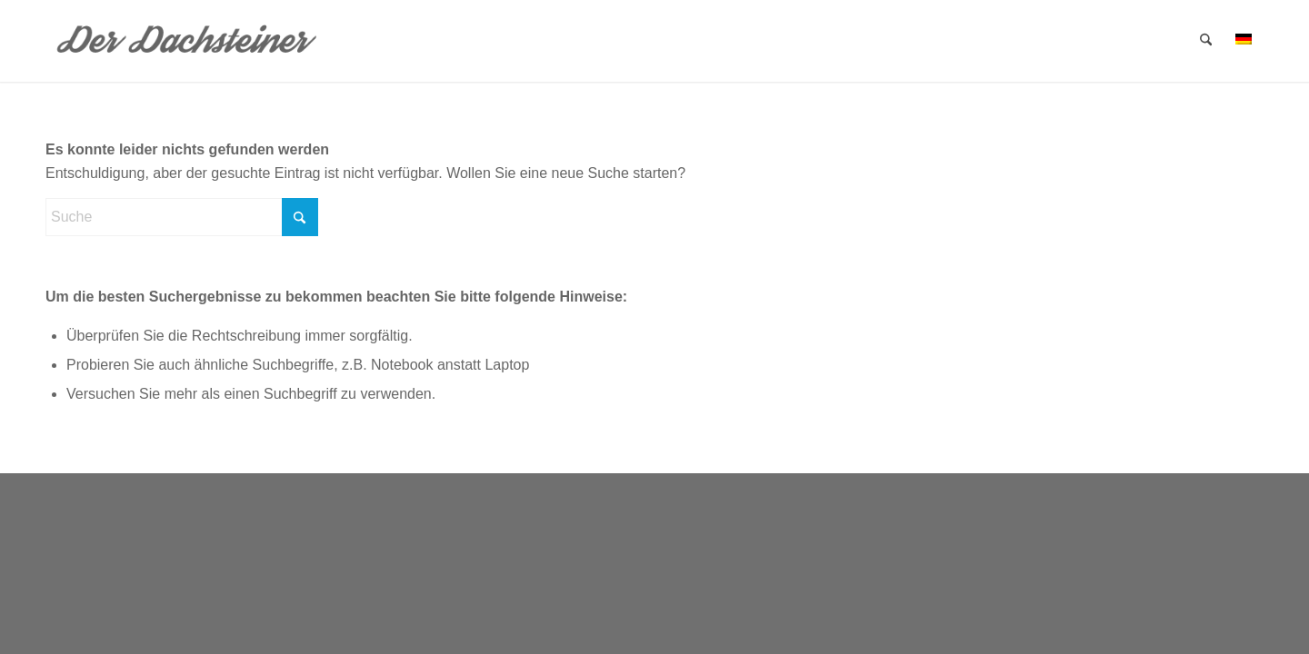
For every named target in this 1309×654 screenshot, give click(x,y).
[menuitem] (1206, 41)
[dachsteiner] (188, 41)
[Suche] (1206, 41)
